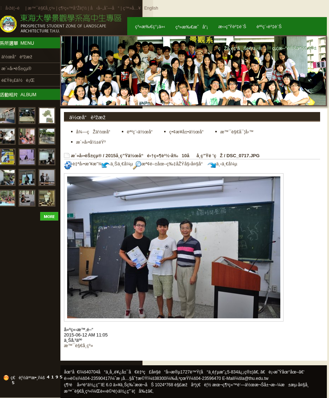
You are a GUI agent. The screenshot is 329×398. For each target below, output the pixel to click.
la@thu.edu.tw (255, 378)
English (151, 8)
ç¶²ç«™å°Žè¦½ (72, 8)
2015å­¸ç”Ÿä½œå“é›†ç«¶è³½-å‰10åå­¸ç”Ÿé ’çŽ (164, 155)
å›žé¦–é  (14, 8)
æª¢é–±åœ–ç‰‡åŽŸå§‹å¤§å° (169, 163)
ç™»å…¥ (132, 8)
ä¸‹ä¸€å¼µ (222, 163)
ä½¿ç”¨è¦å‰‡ (133, 391)
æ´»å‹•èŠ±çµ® (86, 155)
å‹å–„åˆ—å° (104, 8)
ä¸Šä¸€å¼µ (117, 163)
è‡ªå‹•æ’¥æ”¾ (83, 163)
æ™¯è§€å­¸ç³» (42, 8)
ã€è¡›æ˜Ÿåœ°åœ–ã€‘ (282, 372)
